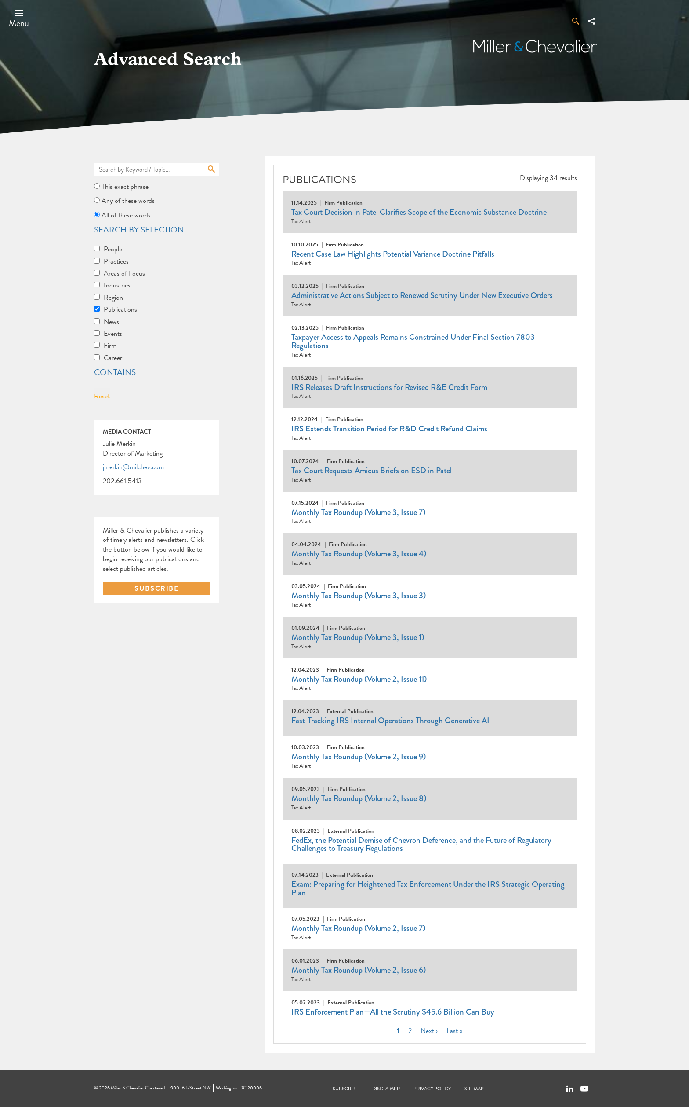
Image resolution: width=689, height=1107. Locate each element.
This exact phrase (125, 186)
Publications (120, 309)
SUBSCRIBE (156, 588)
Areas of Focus (124, 273)
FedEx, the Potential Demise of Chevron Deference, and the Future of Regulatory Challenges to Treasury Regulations (421, 844)
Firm (110, 345)
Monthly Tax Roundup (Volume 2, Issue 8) (358, 798)
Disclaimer (386, 1088)
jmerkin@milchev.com (133, 467)
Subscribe (346, 1088)
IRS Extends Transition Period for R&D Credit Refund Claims (389, 428)
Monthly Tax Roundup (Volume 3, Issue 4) (358, 553)
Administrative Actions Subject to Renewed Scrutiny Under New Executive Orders (422, 295)
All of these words (126, 215)
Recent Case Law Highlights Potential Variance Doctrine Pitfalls (392, 254)
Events (113, 333)
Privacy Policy (432, 1088)
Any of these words (128, 200)
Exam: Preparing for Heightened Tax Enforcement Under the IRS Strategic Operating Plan (428, 888)
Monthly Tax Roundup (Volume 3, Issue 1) (357, 637)
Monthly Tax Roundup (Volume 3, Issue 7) (358, 512)
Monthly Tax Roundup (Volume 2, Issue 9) (358, 756)
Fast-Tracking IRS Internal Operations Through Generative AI (390, 720)
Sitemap (474, 1088)
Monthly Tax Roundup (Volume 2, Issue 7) (358, 928)
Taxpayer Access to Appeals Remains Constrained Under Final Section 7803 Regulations (413, 341)
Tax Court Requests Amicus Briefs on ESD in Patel (371, 470)
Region (113, 297)
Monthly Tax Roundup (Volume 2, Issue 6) (358, 970)
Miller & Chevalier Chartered (138, 1088)
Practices (116, 261)
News (111, 321)
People (113, 249)
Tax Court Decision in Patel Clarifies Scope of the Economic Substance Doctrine (419, 212)
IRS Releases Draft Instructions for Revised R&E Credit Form (389, 387)
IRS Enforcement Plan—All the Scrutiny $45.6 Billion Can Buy (392, 1012)
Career (113, 358)
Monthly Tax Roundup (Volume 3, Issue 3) (358, 595)
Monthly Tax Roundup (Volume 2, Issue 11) (359, 679)
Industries (117, 285)
